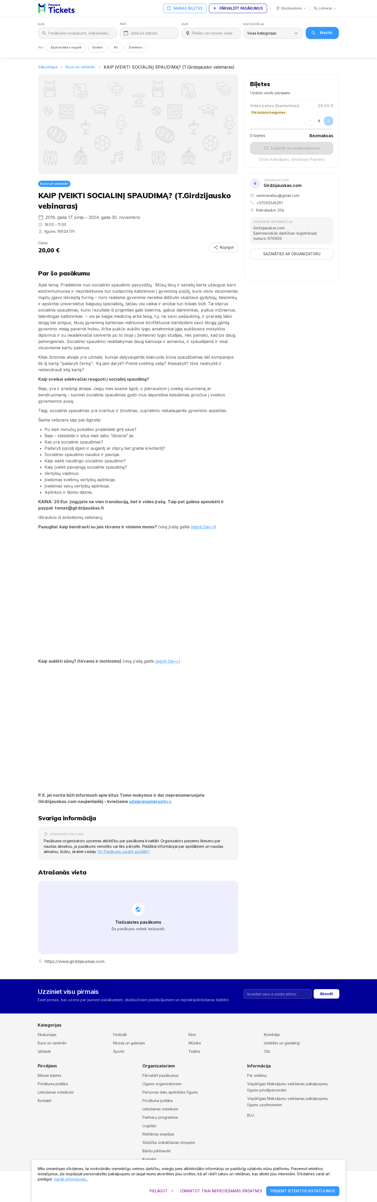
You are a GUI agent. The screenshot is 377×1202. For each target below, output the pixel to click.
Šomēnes (136, 47)
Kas (41, 24)
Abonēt (326, 994)
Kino (192, 1034)
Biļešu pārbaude (156, 1151)
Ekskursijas (47, 1034)
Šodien (97, 47)
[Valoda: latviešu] (325, 8)
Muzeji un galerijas (129, 1043)
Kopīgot (223, 247)
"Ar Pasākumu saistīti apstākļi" (123, 851)
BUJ (250, 1121)
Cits (267, 1051)
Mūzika (194, 1043)
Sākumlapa (47, 67)
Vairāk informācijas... (71, 1179)
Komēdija (272, 1034)
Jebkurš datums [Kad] (144, 33)
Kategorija (254, 24)
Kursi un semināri (80, 67)
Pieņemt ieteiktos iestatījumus (302, 1191)
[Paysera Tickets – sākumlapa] (56, 8)
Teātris (194, 1051)
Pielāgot (161, 1191)
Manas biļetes (185, 8)
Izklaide (44, 1051)
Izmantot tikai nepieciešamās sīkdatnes (221, 1191)
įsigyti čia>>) (168, 661)
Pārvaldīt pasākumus (238, 8)
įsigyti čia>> (202, 526)
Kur (185, 24)
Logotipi (149, 1125)
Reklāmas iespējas (158, 1134)
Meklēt (322, 33)
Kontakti (44, 1100)
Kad (123, 24)
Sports (118, 1051)
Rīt (116, 47)
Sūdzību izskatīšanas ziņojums (168, 1142)
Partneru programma (160, 1117)
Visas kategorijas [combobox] (261, 33)
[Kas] (80, 33)
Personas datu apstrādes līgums (170, 1092)
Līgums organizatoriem (161, 1084)
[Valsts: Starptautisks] (291, 8)
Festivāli (120, 1034)
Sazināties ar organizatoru (291, 254)
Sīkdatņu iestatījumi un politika (273, 1113)
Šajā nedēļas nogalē (66, 47)
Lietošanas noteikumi (56, 1092)
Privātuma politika (53, 1084)
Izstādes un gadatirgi (282, 1043)
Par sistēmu (257, 1075)
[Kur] (214, 33)
